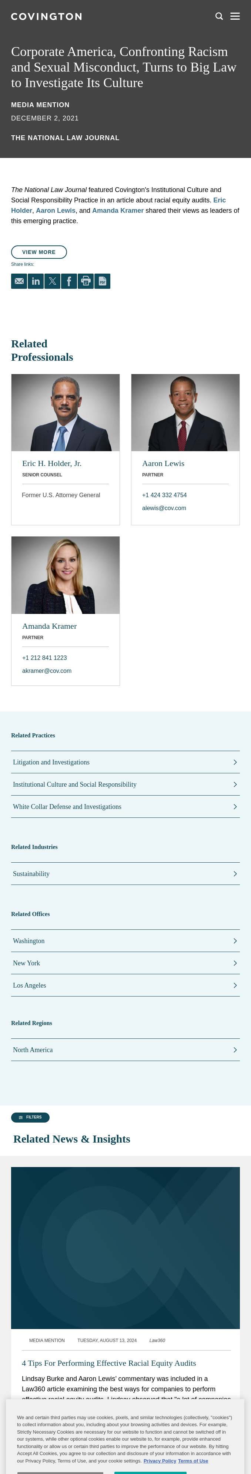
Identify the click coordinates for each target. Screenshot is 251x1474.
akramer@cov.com (46, 671)
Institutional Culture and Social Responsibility (75, 784)
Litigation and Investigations (51, 762)
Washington (29, 941)
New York (26, 963)
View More (39, 252)
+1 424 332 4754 (164, 495)
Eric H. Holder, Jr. (51, 463)
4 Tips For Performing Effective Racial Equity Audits (109, 1345)
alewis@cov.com (164, 508)
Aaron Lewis (56, 210)
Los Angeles (29, 985)
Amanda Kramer (118, 210)
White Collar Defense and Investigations (67, 806)
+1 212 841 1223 (44, 658)
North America (33, 1050)
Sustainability (31, 874)
